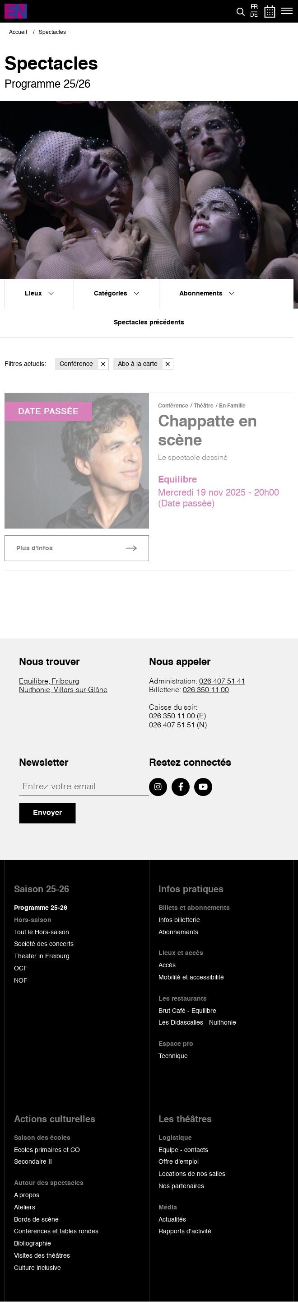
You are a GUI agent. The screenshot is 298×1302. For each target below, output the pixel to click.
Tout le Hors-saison (41, 932)
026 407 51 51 (172, 725)
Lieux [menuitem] (39, 293)
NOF (21, 981)
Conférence (84, 364)
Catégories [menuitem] (116, 293)
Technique (173, 1056)
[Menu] (287, 11)
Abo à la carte (145, 364)
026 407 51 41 (222, 681)
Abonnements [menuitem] (206, 293)
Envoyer (47, 813)
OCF (21, 968)
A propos (26, 1195)
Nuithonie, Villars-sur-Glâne (63, 690)
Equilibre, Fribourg (49, 681)
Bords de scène (36, 1220)
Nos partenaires (181, 1186)
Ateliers (24, 1207)
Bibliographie (32, 1244)
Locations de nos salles (191, 1174)
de (254, 15)
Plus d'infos (34, 548)
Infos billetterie (179, 920)
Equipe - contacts (183, 1150)
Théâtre (204, 406)
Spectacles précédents (149, 322)
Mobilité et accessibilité (191, 977)
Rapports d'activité (184, 1231)
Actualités (172, 1220)
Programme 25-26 (40, 908)
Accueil (18, 32)
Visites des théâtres (42, 1256)
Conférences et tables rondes (56, 1231)
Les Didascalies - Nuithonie (197, 1023)
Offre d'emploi (178, 1162)
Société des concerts (44, 944)
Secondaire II (33, 1162)
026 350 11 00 (206, 690)
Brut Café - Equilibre (187, 1011)
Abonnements (178, 932)
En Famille (232, 406)
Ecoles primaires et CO (47, 1150)
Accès (167, 965)
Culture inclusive (37, 1268)
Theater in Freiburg (42, 956)
